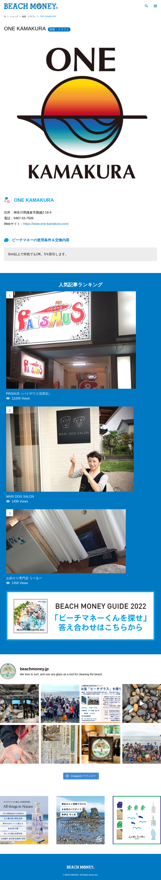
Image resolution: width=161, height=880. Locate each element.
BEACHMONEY (72, 875)
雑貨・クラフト (59, 29)
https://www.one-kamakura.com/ (46, 223)
